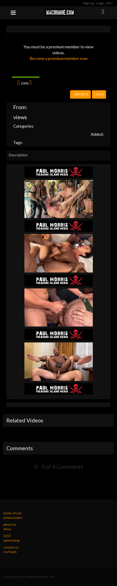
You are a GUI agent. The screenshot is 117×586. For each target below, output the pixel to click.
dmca (7, 529)
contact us (11, 547)
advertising (11, 540)
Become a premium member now (59, 58)
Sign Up (88, 3)
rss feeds (10, 552)
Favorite (80, 94)
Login (100, 3)
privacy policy (12, 517)
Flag (99, 94)
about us (9, 524)
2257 (7, 536)
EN (109, 3)
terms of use (12, 513)
